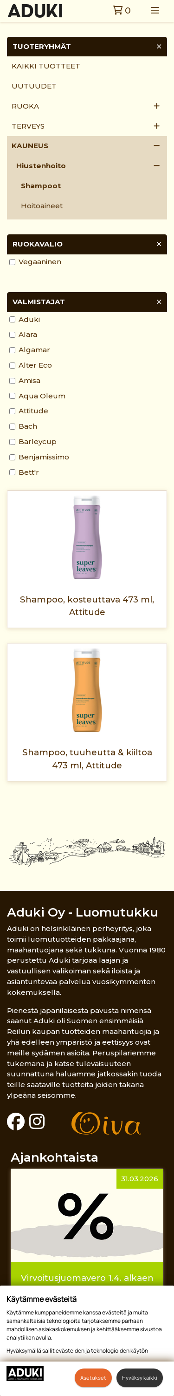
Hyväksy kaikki (139, 1377)
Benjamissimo (44, 456)
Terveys (28, 126)
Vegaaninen (40, 261)
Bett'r (29, 472)
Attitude (33, 410)
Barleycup (38, 441)
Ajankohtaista (54, 1157)
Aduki (29, 319)
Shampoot (41, 185)
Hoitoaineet (42, 205)
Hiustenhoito (41, 165)
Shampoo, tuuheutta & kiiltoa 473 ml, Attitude (87, 758)
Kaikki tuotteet (46, 66)
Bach (28, 426)
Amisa (29, 380)
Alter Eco (35, 365)
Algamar (34, 349)
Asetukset (93, 1377)
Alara (28, 334)
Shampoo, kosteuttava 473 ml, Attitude (87, 605)
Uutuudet (34, 86)
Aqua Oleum (42, 395)
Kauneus (30, 145)
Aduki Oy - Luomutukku (82, 912)
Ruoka (25, 106)
